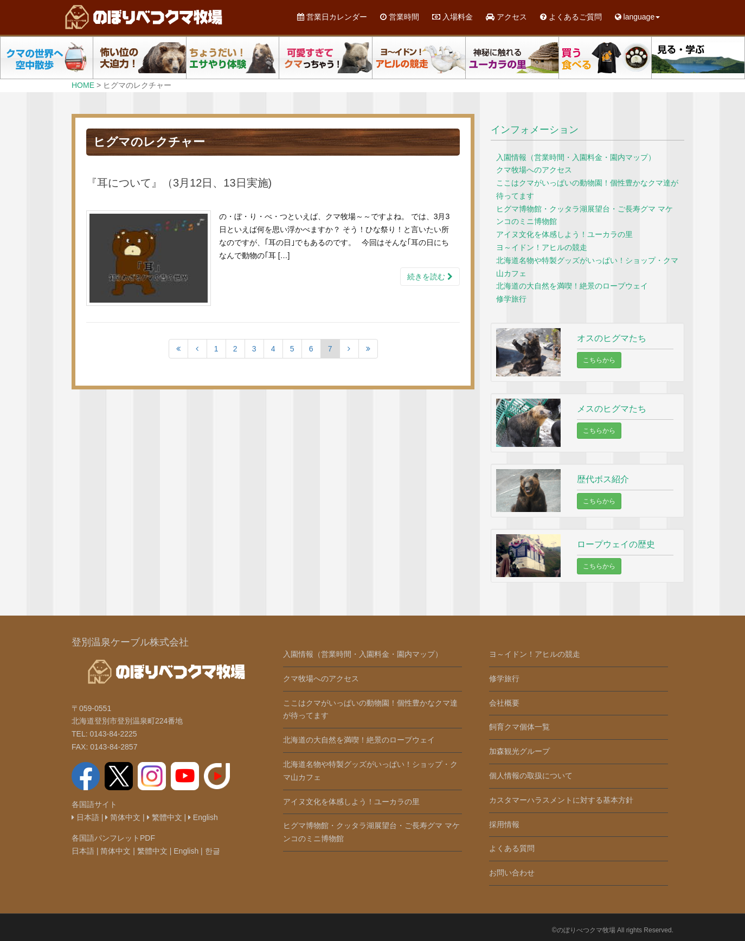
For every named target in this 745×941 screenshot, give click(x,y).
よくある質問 (512, 848)
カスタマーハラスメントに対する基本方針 (561, 800)
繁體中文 (164, 817)
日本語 (85, 817)
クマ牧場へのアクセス (534, 169)
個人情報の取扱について (531, 775)
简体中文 (122, 817)
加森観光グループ (519, 751)
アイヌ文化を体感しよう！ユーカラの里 (564, 234)
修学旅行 (511, 299)
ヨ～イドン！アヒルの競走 (541, 247)
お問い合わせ (512, 872)
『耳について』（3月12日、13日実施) (179, 183)
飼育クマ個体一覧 (519, 726)
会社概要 (504, 703)
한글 (212, 851)
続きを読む (430, 276)
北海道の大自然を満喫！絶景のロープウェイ (572, 285)
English (203, 817)
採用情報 (504, 824)
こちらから (599, 360)
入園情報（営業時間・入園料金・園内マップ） (576, 157)
